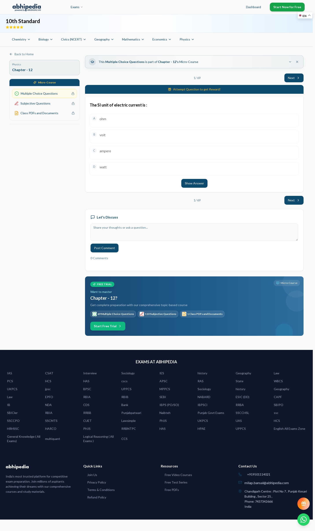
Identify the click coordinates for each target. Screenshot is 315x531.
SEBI (162, 397)
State (239, 381)
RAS (201, 381)
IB (8, 405)
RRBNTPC (128, 428)
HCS (48, 381)
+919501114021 (258, 474)
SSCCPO (13, 421)
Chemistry (21, 39)
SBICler (12, 413)
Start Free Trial (108, 326)
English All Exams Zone (289, 428)
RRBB (87, 413)
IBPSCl (202, 405)
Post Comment (104, 248)
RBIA (87, 397)
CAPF (278, 397)
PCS (10, 381)
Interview (90, 373)
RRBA (240, 405)
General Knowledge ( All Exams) (23, 439)
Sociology (128, 373)
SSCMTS (51, 421)
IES (161, 373)
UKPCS (12, 389)
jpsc (48, 389)
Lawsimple (128, 421)
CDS (86, 405)
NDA (48, 405)
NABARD (204, 397)
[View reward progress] (303, 504)
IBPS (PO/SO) (169, 405)
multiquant (52, 439)
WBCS (278, 381)
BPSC (87, 389)
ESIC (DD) (242, 397)
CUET (87, 421)
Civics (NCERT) (73, 39)
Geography (104, 39)
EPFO (49, 397)
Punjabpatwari (131, 413)
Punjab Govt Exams (211, 413)
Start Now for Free (287, 7)
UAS (239, 421)
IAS (9, 373)
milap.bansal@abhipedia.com (267, 483)
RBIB (124, 397)
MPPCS (164, 389)
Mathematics (133, 39)
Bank (124, 405)
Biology (46, 39)
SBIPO (278, 405)
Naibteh (164, 413)
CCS (124, 439)
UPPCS (126, 389)
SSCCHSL (242, 413)
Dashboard (253, 7)
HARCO (50, 428)
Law (276, 373)
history (202, 373)
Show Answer (194, 183)
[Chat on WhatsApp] (303, 519)
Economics (162, 39)
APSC (163, 381)
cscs (124, 381)
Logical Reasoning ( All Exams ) (98, 439)
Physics (187, 39)
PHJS (163, 421)
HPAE (202, 428)
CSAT (49, 373)
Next (294, 78)
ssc (276, 413)
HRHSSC (13, 428)
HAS (86, 381)
